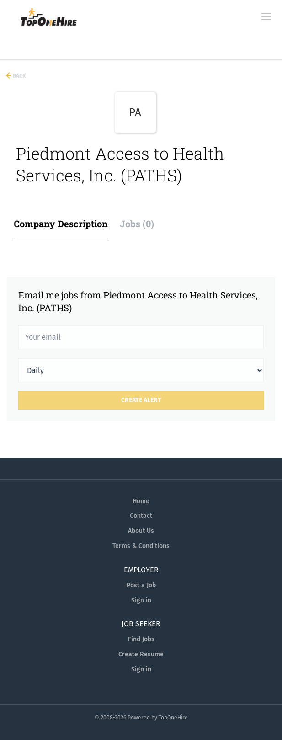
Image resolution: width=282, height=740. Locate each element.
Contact (141, 516)
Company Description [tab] (61, 223)
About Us (141, 531)
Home (141, 501)
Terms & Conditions (141, 546)
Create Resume (141, 654)
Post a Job (141, 585)
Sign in (141, 600)
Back (18, 76)
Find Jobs (141, 639)
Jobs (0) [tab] (137, 223)
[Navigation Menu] (266, 16)
